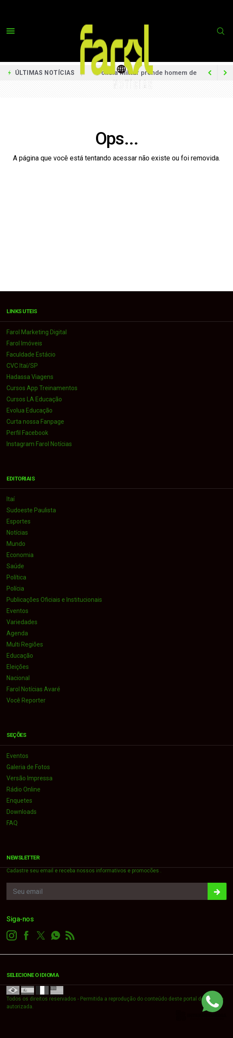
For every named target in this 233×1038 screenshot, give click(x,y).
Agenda (17, 633)
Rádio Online (23, 789)
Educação (19, 655)
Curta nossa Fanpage (35, 421)
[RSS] (70, 935)
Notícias (17, 532)
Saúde (15, 566)
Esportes (18, 521)
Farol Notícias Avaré (33, 689)
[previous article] (225, 72)
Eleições (17, 666)
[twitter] (41, 935)
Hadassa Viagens (29, 376)
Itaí (10, 499)
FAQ (12, 822)
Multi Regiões (24, 644)
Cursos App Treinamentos (42, 388)
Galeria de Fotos (28, 767)
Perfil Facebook (27, 432)
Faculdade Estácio (31, 354)
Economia (20, 554)
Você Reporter (26, 700)
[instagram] (11, 935)
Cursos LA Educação (34, 399)
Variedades (21, 622)
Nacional (18, 678)
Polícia (15, 588)
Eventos (17, 610)
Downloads (21, 811)
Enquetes (19, 800)
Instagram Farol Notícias (39, 443)
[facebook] (26, 935)
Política (16, 577)
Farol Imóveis (24, 343)
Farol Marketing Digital (36, 332)
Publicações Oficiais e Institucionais (54, 599)
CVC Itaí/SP (22, 365)
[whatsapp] (55, 935)
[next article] (209, 72)
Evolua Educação (29, 410)
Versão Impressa (29, 778)
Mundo (15, 543)
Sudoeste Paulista (31, 510)
